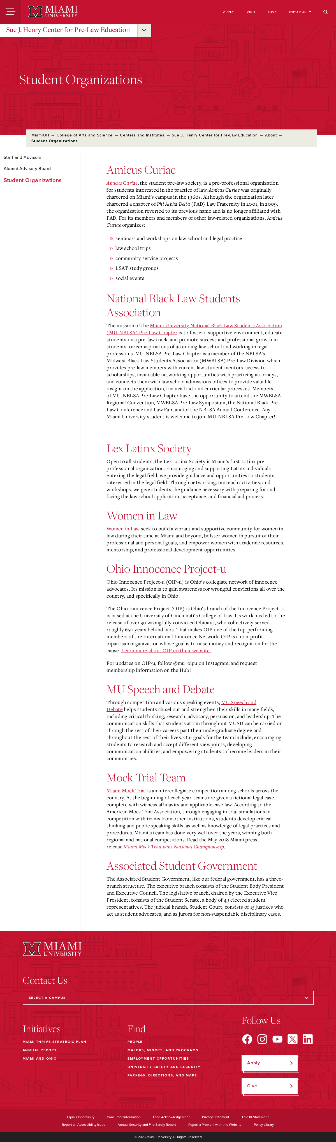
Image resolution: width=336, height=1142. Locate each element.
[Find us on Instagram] (262, 1039)
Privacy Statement (215, 1117)
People (135, 1042)
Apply (228, 12)
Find (137, 1028)
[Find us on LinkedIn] (307, 1039)
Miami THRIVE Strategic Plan (55, 1042)
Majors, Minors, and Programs (163, 1050)
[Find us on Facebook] (247, 1039)
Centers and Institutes (142, 135)
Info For (300, 12)
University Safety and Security (164, 1067)
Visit (251, 12)
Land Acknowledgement (171, 1117)
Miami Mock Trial (126, 790)
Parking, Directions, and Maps (162, 1075)
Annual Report (40, 1050)
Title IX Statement (255, 1117)
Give (272, 12)
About (271, 135)
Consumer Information (124, 1117)
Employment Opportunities (158, 1058)
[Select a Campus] (168, 998)
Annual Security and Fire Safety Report (147, 1125)
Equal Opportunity (80, 1117)
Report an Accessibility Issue (83, 1125)
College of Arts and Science (85, 135)
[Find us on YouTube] (277, 1039)
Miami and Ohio (40, 1058)
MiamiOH (40, 135)
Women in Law (123, 528)
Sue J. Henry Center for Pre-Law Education (68, 29)
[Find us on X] (292, 1039)
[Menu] (10, 12)
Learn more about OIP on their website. (166, 650)
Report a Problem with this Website (215, 1125)
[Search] (326, 12)
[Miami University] (52, 12)
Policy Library (264, 1125)
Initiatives (42, 1028)
